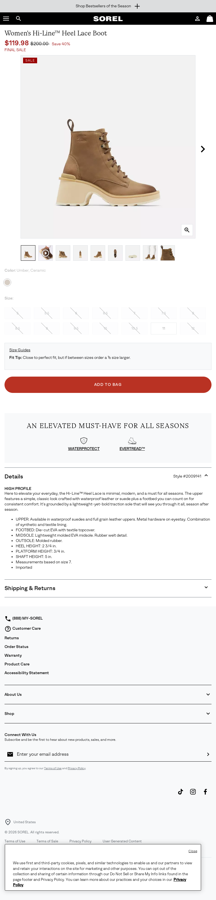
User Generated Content (122, 841)
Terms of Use (53, 768)
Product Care (17, 664)
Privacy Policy (77, 768)
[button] (6, 18)
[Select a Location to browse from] (7, 822)
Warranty (13, 655)
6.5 (105, 313)
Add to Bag (108, 384)
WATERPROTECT (84, 449)
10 (105, 328)
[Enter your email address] (109, 754)
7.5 (163, 313)
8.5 (17, 328)
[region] (102, 867)
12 (193, 328)
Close (192, 851)
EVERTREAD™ (132, 449)
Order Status (16, 647)
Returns (11, 638)
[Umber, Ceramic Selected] (7, 282)
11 (163, 328)
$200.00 (40, 43)
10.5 (134, 328)
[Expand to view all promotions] (108, 6)
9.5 (76, 328)
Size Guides (19, 350)
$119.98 (17, 43)
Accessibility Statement (26, 673)
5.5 (46, 313)
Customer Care (22, 629)
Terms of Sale (47, 841)
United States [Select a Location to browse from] (25, 822)
